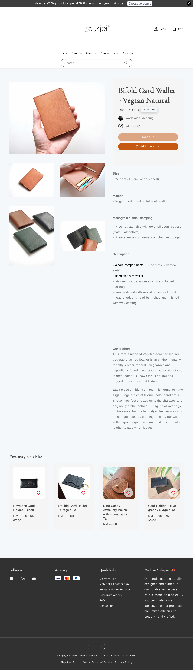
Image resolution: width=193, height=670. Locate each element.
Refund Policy (81, 662)
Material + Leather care (114, 584)
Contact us (106, 605)
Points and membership (114, 589)
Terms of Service (102, 662)
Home (63, 53)
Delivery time (107, 578)
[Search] (126, 62)
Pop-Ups (127, 53)
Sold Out (148, 136)
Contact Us (108, 53)
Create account (140, 3)
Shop (75, 53)
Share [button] (124, 157)
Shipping (65, 662)
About (89, 53)
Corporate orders (110, 594)
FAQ (102, 600)
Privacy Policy (124, 662)
